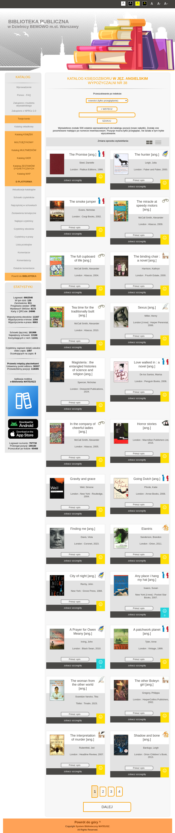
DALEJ (107, 807)
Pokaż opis (138, 180)
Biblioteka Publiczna (38, 21)
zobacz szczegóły (73, 180)
